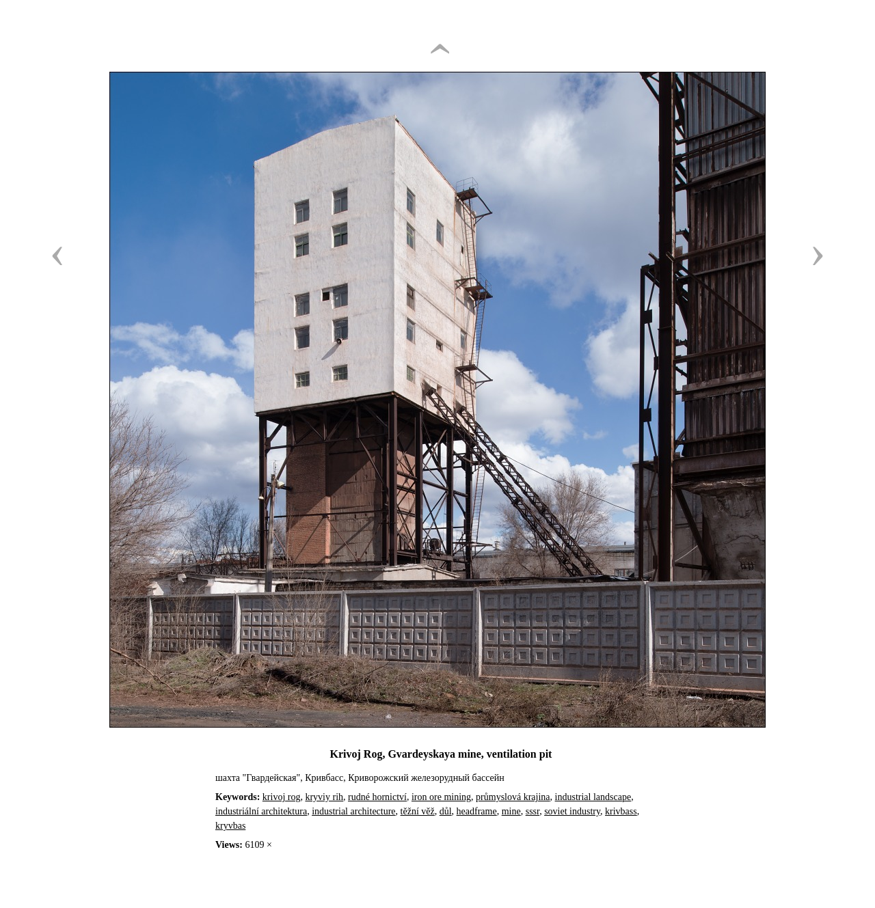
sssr (532, 811)
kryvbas (230, 826)
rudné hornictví (377, 797)
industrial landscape (593, 797)
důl (446, 811)
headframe (477, 811)
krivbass (621, 811)
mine (511, 811)
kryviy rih (324, 797)
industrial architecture (353, 811)
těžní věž (418, 811)
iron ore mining (441, 797)
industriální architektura (261, 811)
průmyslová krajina (513, 797)
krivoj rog (281, 797)
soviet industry (572, 811)
